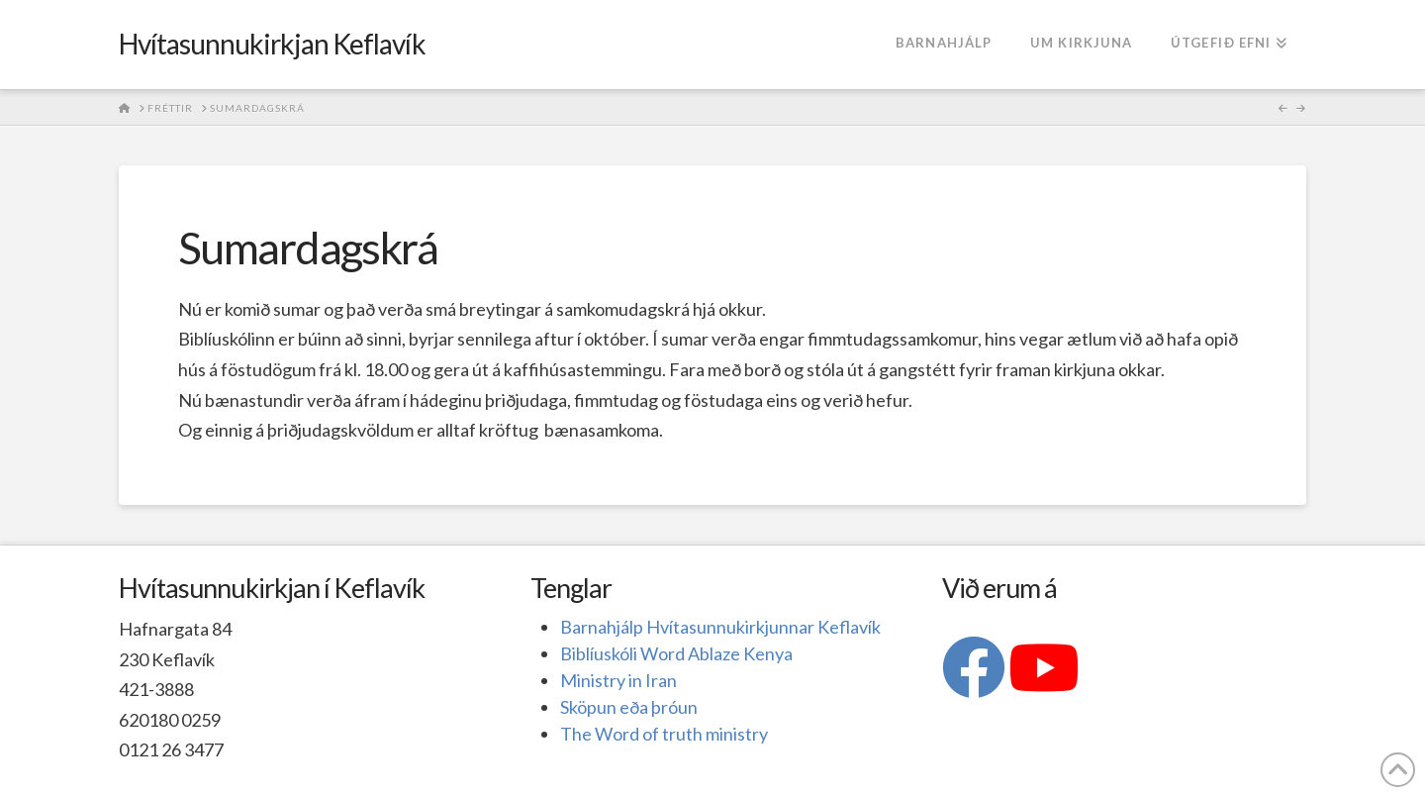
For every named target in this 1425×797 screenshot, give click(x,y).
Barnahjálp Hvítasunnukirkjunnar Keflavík (720, 627)
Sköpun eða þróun (629, 707)
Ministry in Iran (618, 680)
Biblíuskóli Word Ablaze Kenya (676, 653)
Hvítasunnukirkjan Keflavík (272, 43)
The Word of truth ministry (664, 734)
